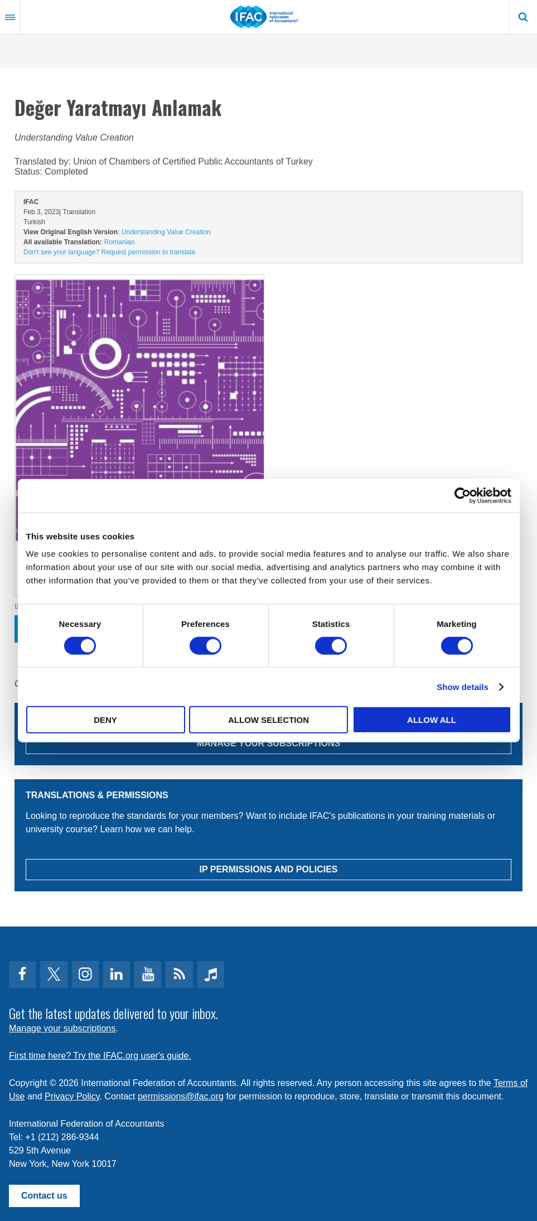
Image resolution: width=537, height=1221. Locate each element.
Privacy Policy (72, 1096)
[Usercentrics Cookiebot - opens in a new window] (462, 495)
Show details (462, 686)
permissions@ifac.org (181, 1096)
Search (523, 16)
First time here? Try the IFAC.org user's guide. (100, 1055)
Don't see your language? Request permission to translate (109, 252)
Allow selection (268, 720)
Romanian (119, 242)
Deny (105, 720)
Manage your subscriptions (62, 1028)
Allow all (431, 720)
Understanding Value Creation (166, 232)
